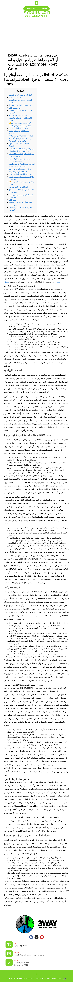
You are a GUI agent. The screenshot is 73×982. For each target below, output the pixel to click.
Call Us (16, 943)
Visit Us (16, 960)
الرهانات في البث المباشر (18, 187)
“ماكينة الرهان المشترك (17, 141)
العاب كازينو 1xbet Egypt (18, 128)
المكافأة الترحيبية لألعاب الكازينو (20, 95)
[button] (36, 3)
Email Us (16, 952)
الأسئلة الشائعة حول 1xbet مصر (21, 174)
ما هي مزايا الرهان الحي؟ (18, 115)
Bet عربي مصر (14, 108)
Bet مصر (12, 200)
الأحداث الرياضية (15, 97)
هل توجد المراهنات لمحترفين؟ (20, 105)
